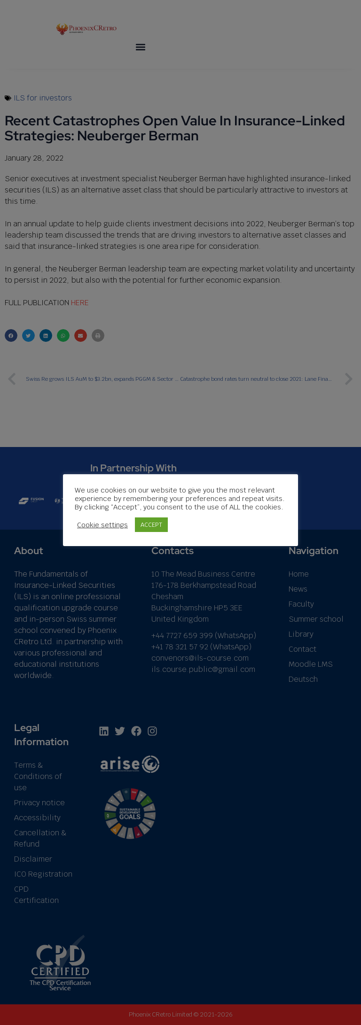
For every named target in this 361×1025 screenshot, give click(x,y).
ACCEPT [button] (151, 525)
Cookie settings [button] (102, 525)
